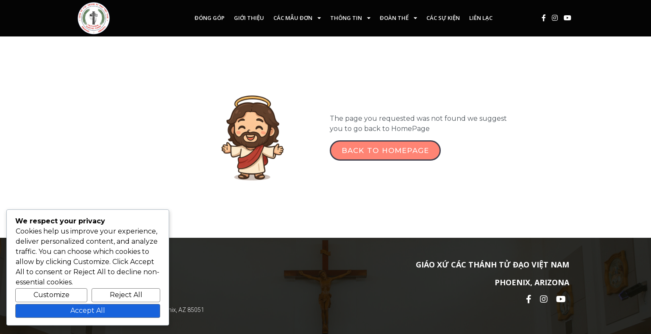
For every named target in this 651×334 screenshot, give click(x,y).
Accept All (87, 310)
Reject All (126, 295)
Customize (51, 295)
